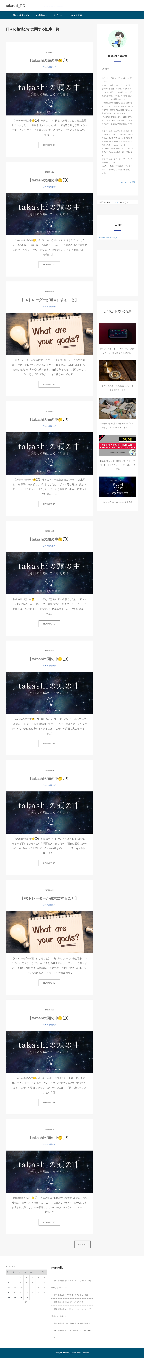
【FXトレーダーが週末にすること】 (49, 300)
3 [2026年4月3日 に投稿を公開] (32, 1277)
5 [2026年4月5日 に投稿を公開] (44, 1277)
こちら (116, 202)
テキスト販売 (75, 15)
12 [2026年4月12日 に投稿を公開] (44, 1282)
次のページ (82, 1244)
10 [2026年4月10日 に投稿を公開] (32, 1282)
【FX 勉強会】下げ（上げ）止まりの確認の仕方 (71, 1323)
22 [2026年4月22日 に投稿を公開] (21, 1293)
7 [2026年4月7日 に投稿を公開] (14, 1282)
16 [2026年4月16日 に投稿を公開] (26, 1288)
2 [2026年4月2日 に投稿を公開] (26, 1277)
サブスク (58, 15)
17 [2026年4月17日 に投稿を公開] (32, 1288)
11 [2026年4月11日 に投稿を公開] (38, 1282)
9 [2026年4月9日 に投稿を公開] (26, 1282)
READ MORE (49, 145)
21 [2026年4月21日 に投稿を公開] (15, 1293)
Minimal (66, 1353)
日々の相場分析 (49, 67)
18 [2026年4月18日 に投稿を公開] (38, 1288)
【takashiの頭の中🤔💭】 (49, 60)
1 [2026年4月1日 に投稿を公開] (20, 1277)
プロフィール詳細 (128, 182)
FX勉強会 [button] (41, 15)
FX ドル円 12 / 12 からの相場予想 (117, 502)
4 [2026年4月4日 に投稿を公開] (38, 1277)
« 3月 (25, 1302)
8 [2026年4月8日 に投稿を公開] (20, 1282)
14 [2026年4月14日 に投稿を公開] (15, 1288)
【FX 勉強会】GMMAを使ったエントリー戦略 (70, 1295)
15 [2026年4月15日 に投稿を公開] (21, 1288)
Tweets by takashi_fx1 (108, 237)
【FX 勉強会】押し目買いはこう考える (68, 1302)
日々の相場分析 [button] (21, 15)
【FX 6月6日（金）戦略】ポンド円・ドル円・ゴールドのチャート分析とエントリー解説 (117, 465)
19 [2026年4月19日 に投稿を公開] (44, 1288)
